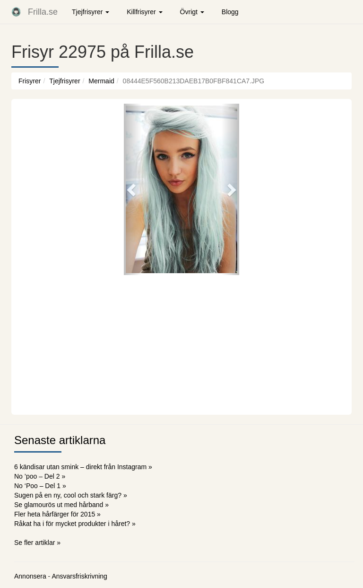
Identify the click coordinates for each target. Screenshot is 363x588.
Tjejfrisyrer (64, 81)
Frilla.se (43, 12)
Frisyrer (29, 81)
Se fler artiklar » (37, 542)
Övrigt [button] (192, 12)
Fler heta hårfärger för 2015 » (57, 514)
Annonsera (30, 576)
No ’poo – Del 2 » (39, 476)
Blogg (230, 12)
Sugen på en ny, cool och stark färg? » (70, 495)
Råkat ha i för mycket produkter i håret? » (75, 523)
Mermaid (101, 81)
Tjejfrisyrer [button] (90, 12)
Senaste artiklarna (59, 440)
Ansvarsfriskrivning (79, 576)
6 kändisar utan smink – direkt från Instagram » (83, 467)
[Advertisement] (181, 343)
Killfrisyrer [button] (144, 12)
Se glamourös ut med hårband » (61, 504)
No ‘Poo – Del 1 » (40, 486)
